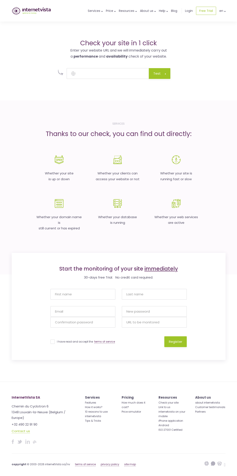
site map (130, 464)
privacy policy (110, 464)
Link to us (164, 407)
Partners (200, 411)
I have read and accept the (86, 342)
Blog (174, 11)
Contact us (21, 431)
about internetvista (207, 402)
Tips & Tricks (93, 421)
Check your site (169, 402)
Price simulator (131, 411)
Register (175, 341)
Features (90, 402)
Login (189, 11)
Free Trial (206, 11)
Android (164, 425)
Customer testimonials (210, 407)
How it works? (93, 407)
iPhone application (171, 421)
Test (159, 73)
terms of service (104, 341)
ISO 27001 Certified (170, 430)
